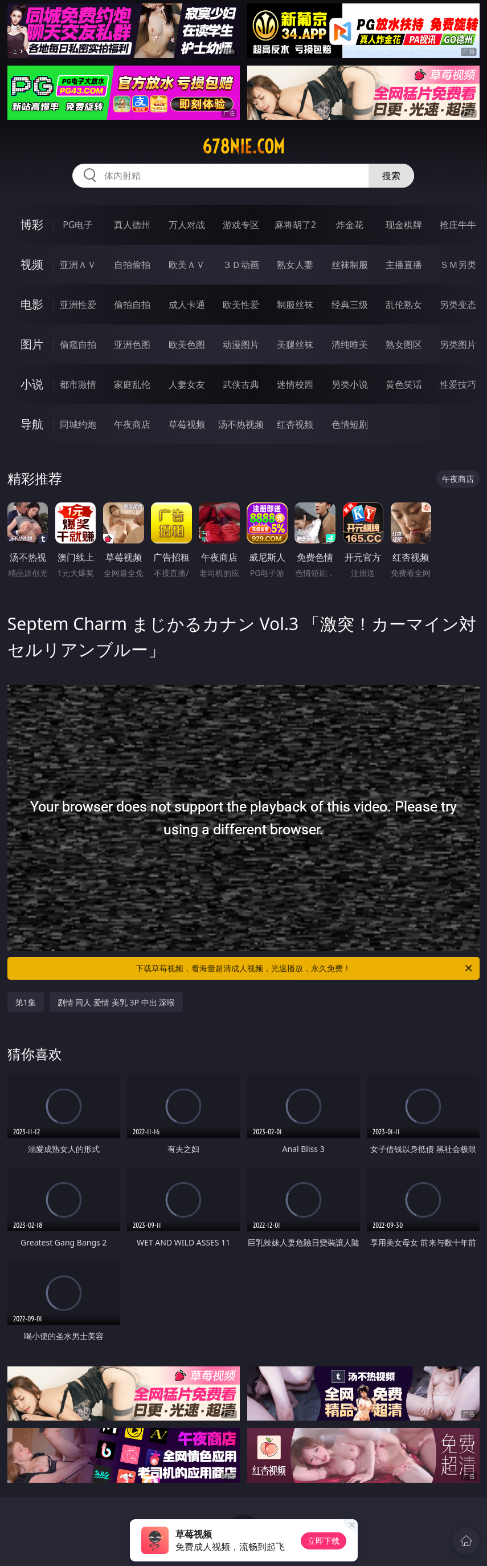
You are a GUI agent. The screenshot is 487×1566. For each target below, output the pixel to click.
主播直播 (404, 264)
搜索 (391, 175)
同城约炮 (78, 424)
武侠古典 (241, 384)
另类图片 (458, 344)
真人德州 (132, 224)
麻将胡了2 (295, 224)
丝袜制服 (350, 264)
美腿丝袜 (295, 344)
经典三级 (350, 304)
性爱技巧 (458, 384)
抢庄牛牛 (458, 224)
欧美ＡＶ (187, 264)
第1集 (25, 1002)
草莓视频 (187, 424)
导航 (32, 424)
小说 (32, 384)
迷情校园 (295, 384)
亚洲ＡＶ (78, 264)
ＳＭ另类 (458, 264)
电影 (32, 304)
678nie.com (243, 146)
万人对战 (187, 224)
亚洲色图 (132, 344)
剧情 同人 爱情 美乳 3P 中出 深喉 (116, 1002)
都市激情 (78, 384)
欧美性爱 (241, 304)
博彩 (32, 224)
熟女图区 (404, 344)
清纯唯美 (350, 344)
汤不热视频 (241, 424)
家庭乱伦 (132, 384)
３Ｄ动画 (241, 264)
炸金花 (349, 224)
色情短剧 (350, 424)
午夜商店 (132, 424)
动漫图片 (241, 344)
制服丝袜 (295, 304)
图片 (32, 344)
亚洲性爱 (78, 304)
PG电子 (78, 224)
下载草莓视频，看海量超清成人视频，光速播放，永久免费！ (305, 968)
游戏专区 (241, 224)
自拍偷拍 (132, 264)
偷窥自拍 (78, 344)
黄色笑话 (404, 384)
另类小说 (350, 384)
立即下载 (323, 1540)
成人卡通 (187, 304)
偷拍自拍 (132, 304)
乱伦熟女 (404, 304)
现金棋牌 (404, 224)
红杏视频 (295, 424)
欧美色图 (187, 344)
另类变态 (458, 304)
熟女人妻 (295, 264)
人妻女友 (187, 384)
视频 (32, 264)
